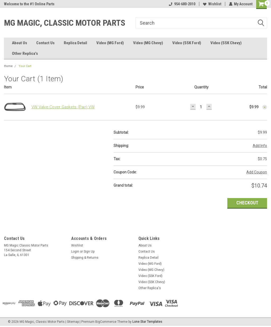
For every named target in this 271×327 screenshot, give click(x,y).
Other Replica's (25, 53)
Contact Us (45, 43)
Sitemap (73, 322)
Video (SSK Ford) (186, 43)
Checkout (247, 202)
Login (75, 251)
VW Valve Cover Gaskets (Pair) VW (62, 107)
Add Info (260, 146)
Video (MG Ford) (110, 43)
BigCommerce (105, 322)
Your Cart (25, 66)
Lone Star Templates (147, 322)
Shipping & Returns (84, 257)
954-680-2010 (182, 4)
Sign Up (89, 251)
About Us (19, 43)
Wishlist (212, 4)
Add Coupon (256, 172)
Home (8, 66)
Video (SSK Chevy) (226, 43)
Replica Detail (75, 43)
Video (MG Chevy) (148, 43)
